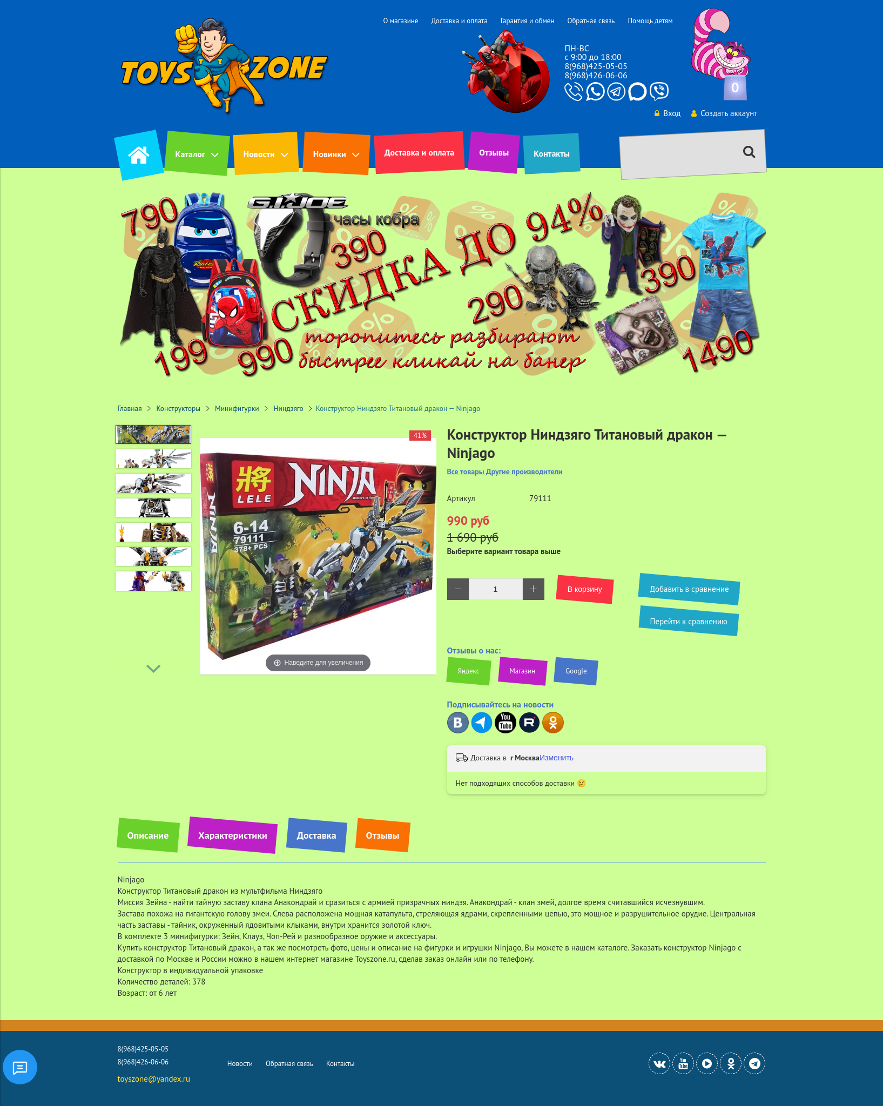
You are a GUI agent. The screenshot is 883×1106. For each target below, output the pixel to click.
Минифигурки (237, 408)
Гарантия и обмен (528, 20)
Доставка (316, 835)
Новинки (329, 154)
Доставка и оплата (459, 20)
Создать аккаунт (724, 113)
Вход (666, 113)
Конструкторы (179, 408)
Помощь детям (650, 20)
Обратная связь (591, 20)
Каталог (190, 154)
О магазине (400, 20)
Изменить (557, 757)
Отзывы (494, 152)
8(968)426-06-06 (595, 75)
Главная (130, 408)
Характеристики (232, 835)
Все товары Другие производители (505, 471)
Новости (259, 154)
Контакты (552, 153)
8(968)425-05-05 (595, 65)
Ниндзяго (288, 408)
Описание (148, 835)
